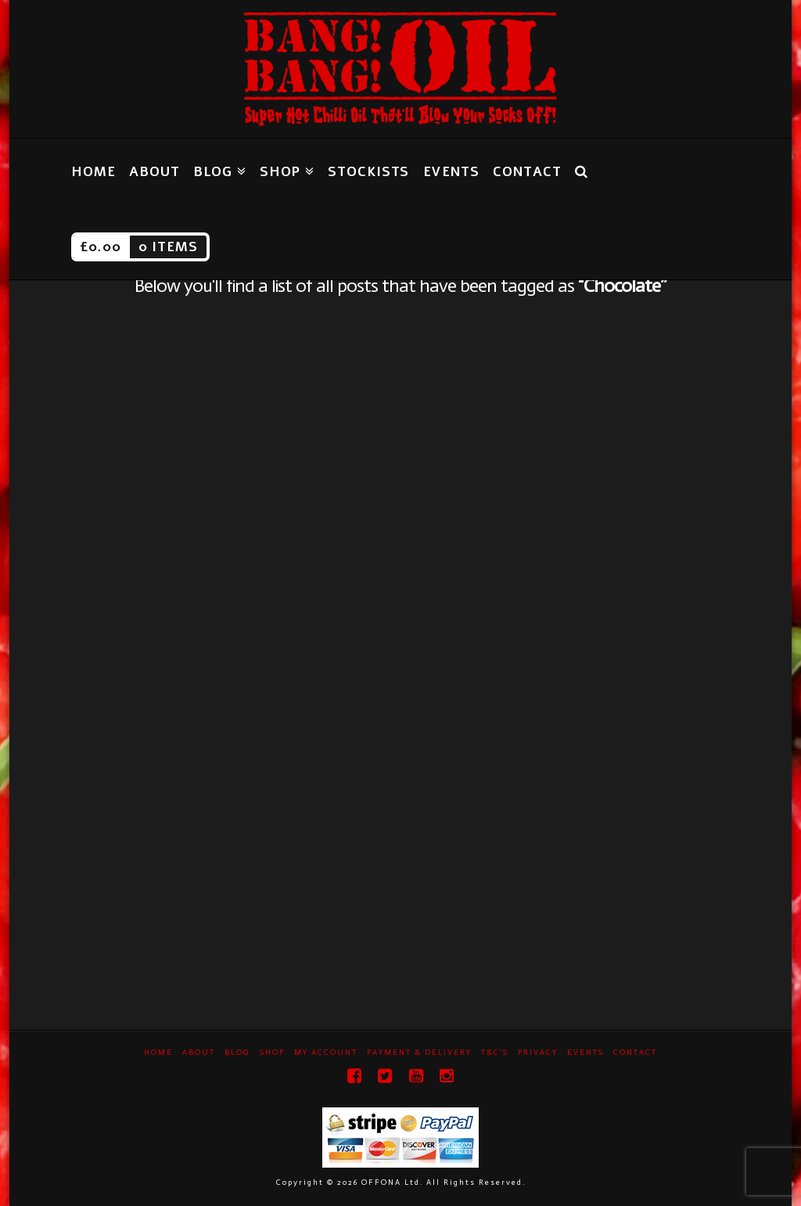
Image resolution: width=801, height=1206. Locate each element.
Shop (272, 1052)
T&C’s (494, 1052)
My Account (325, 1052)
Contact (635, 1052)
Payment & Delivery (419, 1052)
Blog (237, 1052)
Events (585, 1052)
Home (158, 1052)
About (198, 1052)
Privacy (538, 1052)
